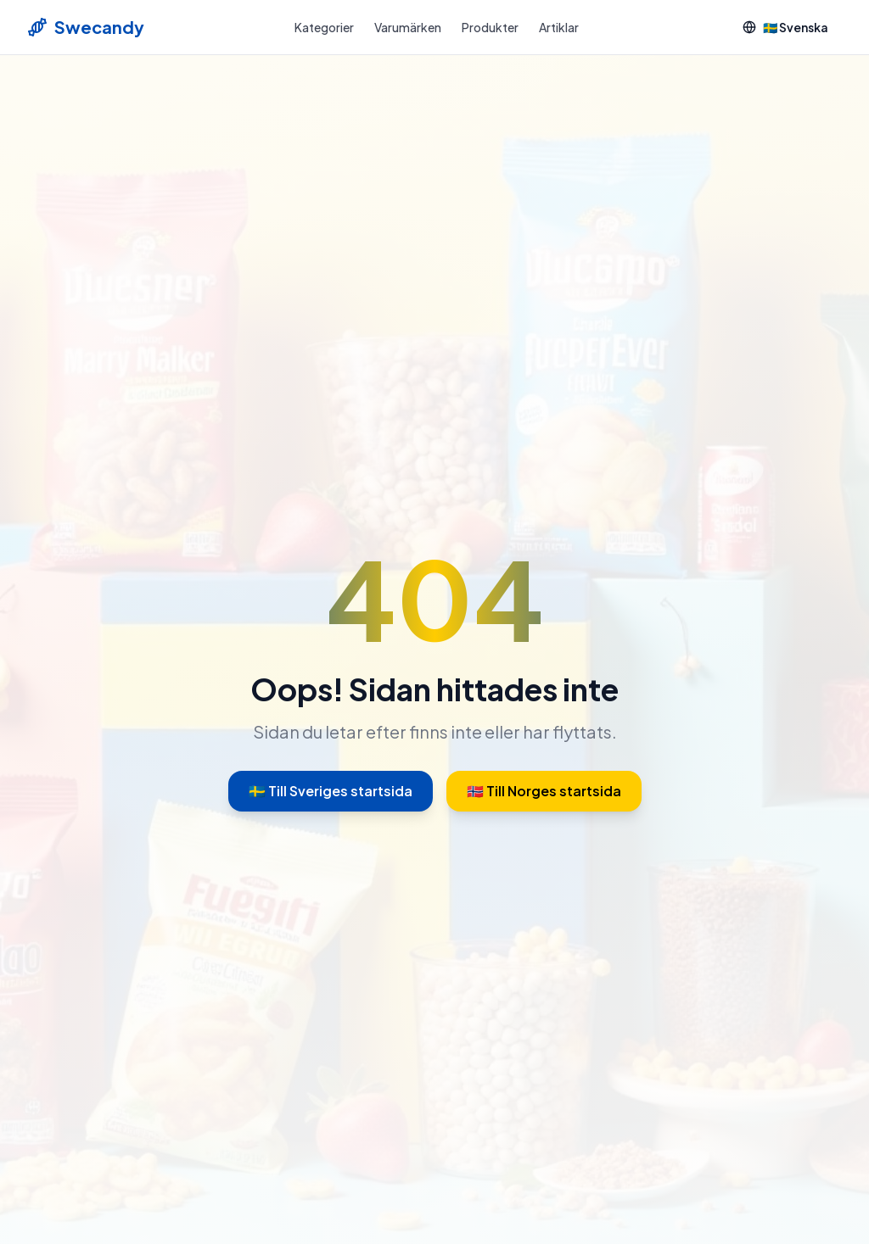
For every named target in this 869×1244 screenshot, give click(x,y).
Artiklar (559, 27)
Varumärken (407, 27)
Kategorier (324, 27)
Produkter (490, 27)
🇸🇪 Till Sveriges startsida (330, 791)
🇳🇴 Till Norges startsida (544, 791)
